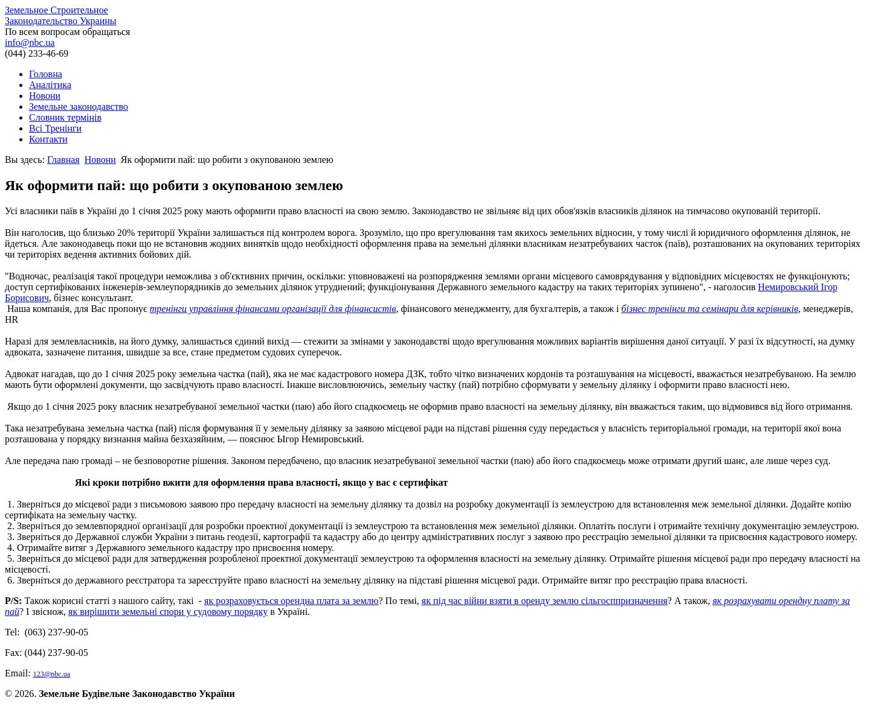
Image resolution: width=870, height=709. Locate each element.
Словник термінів (65, 117)
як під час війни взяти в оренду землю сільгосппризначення (545, 601)
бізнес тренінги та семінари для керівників (709, 309)
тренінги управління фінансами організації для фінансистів (273, 309)
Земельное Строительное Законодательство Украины (61, 15)
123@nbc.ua (52, 674)
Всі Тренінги (55, 128)
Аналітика (50, 85)
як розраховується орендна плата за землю (291, 601)
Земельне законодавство (78, 106)
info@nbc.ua (30, 42)
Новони (44, 96)
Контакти (48, 139)
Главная (63, 159)
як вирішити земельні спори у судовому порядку (168, 611)
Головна (45, 74)
